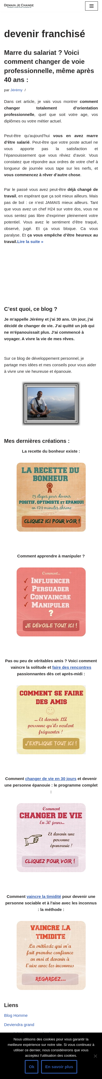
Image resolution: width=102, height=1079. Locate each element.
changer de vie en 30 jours (50, 778)
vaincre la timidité (44, 896)
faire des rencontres (71, 667)
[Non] (95, 1056)
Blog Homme (16, 1015)
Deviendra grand (19, 1024)
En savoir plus (59, 1066)
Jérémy (16, 90)
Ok (31, 1066)
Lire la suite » (30, 241)
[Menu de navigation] (91, 6)
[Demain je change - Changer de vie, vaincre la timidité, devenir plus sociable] (20, 6)
